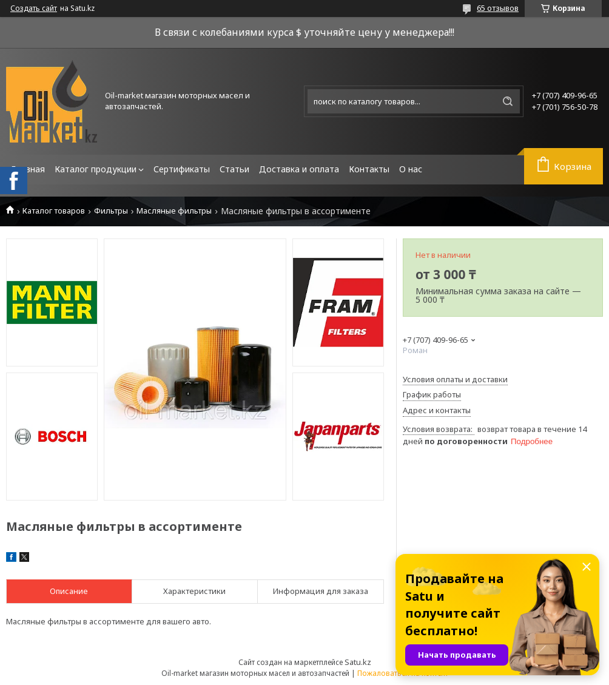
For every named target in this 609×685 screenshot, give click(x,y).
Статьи (234, 169)
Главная (28, 169)
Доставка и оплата (299, 169)
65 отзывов (498, 7)
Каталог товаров (53, 211)
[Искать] (508, 101)
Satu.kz (358, 661)
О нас (410, 169)
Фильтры (111, 211)
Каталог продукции (95, 169)
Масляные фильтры (174, 211)
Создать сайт (33, 8)
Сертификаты (181, 169)
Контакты (369, 169)
